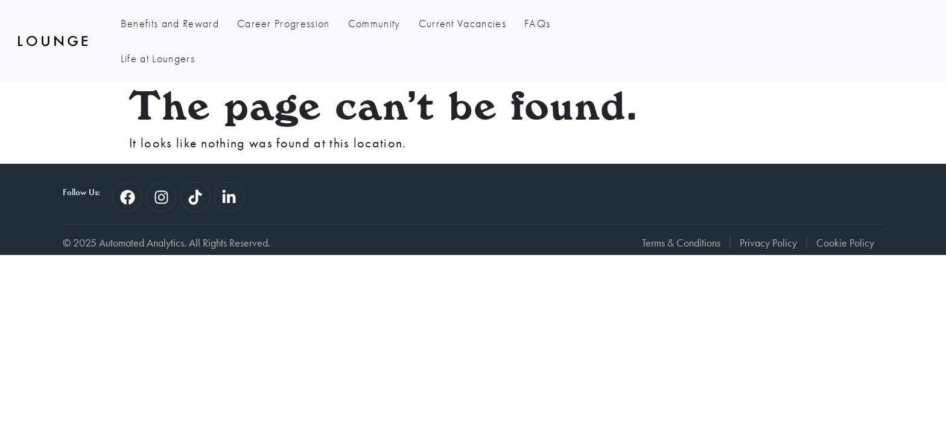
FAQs (537, 23)
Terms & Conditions (681, 208)
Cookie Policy (845, 208)
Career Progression (283, 23)
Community (374, 23)
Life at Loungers (605, 23)
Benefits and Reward (170, 23)
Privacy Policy (768, 208)
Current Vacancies (462, 23)
